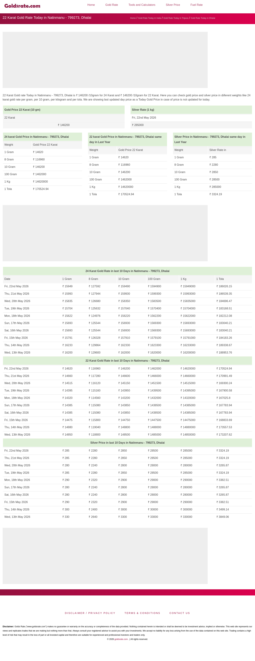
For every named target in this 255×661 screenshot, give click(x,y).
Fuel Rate (197, 4)
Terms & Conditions (142, 613)
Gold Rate (111, 4)
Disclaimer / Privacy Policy (90, 613)
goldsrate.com (121, 639)
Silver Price (173, 4)
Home (91, 4)
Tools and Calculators (141, 4)
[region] (105, 61)
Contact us (179, 613)
